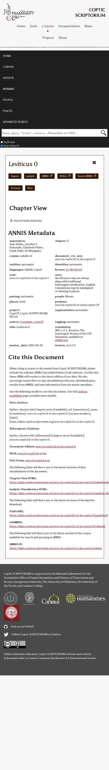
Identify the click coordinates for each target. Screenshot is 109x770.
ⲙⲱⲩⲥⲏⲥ (37, 221)
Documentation (69, 26)
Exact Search (10, 145)
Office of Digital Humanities (36, 577)
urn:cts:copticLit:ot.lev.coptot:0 (56, 446)
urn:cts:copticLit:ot (37, 460)
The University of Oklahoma (59, 581)
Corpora (48, 26)
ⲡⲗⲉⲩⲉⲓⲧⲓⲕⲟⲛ (21, 221)
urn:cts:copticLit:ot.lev (32, 453)
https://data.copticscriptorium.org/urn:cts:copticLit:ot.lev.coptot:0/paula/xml (58, 515)
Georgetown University (27, 581)
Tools (33, 26)
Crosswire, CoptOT (32, 322)
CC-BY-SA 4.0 (74, 269)
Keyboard (8, 142)
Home (21, 26)
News (88, 26)
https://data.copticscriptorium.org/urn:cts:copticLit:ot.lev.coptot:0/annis (55, 548)
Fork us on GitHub (19, 626)
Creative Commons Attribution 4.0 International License (61, 658)
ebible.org (61, 340)
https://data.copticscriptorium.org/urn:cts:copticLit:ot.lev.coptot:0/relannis (57, 526)
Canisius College (33, 586)
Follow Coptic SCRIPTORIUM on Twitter (32, 634)
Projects (48, 38)
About (63, 38)
